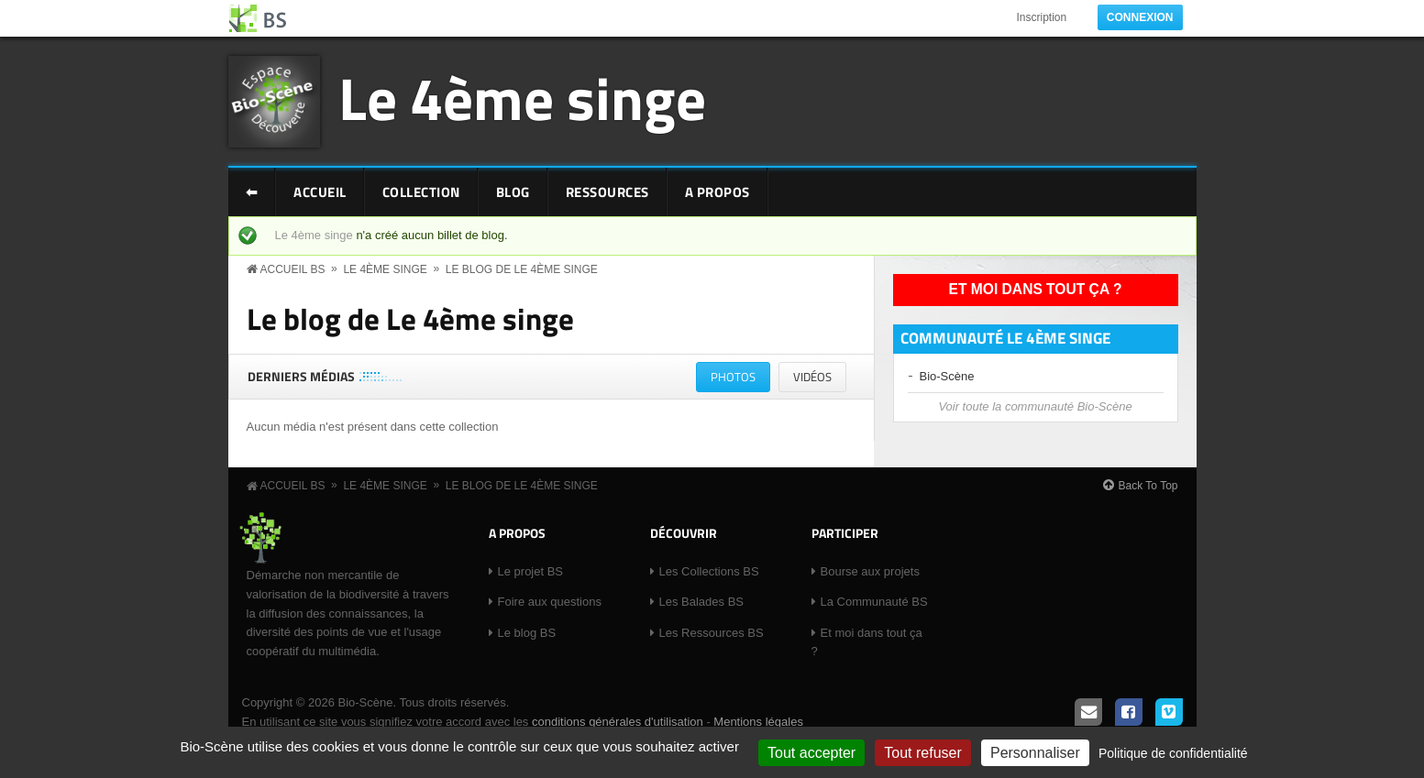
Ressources (607, 192)
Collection (421, 192)
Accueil (320, 192)
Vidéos (812, 376)
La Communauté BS (874, 601)
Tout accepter (811, 753)
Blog (513, 192)
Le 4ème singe (522, 97)
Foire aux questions (550, 601)
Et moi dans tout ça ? (1035, 289)
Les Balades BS (702, 601)
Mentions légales (758, 722)
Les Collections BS (709, 571)
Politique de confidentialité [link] (1173, 753)
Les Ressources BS (711, 633)
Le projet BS (531, 571)
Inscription (1041, 17)
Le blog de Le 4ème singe (522, 269)
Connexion (1140, 17)
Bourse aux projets (870, 571)
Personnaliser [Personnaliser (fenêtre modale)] (1035, 753)
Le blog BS (527, 633)
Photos (740, 379)
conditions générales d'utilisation (617, 722)
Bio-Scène (947, 376)
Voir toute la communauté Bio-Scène (1034, 406)
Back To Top (1148, 485)
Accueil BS (293, 269)
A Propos (717, 192)
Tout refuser (922, 753)
